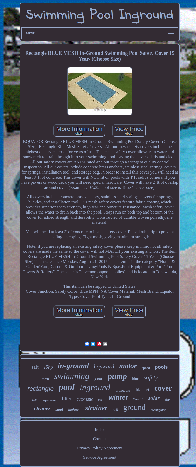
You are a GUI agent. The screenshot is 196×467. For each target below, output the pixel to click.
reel (100, 399)
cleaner (42, 409)
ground (134, 407)
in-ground (73, 366)
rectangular (158, 410)
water (138, 398)
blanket (142, 389)
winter (118, 397)
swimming (71, 376)
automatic (85, 399)
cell (115, 410)
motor (128, 366)
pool (67, 387)
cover (163, 388)
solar (154, 398)
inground (95, 387)
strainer (96, 408)
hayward (104, 366)
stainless (122, 390)
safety (151, 377)
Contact (100, 438)
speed (146, 368)
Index (100, 429)
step (167, 399)
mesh (45, 379)
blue (135, 379)
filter (66, 398)
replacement (50, 400)
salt (35, 367)
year (98, 378)
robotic (34, 400)
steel (59, 409)
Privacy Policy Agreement (99, 448)
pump (117, 376)
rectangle (40, 388)
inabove (74, 410)
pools (161, 367)
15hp (48, 367)
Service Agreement (99, 457)
